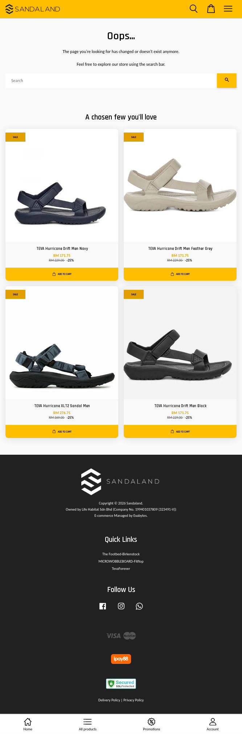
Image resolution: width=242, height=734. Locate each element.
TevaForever (121, 568)
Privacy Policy (133, 700)
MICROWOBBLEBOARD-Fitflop (120, 561)
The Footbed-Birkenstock (121, 554)
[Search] (111, 80)
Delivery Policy (109, 700)
